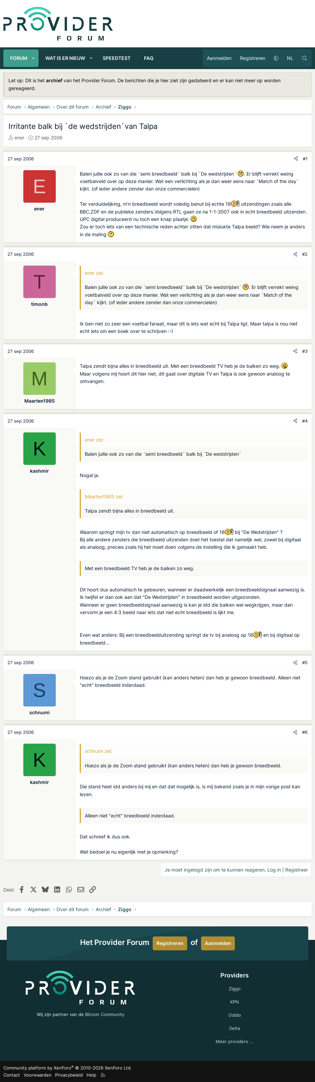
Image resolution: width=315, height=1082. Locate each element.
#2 (305, 254)
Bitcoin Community (104, 1014)
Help (91, 1075)
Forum (18, 58)
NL (290, 58)
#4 (305, 421)
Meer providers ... (234, 1041)
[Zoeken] (304, 58)
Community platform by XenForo (67, 1067)
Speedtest (116, 58)
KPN (234, 1002)
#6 (305, 732)
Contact (11, 1075)
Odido (234, 1015)
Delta (234, 1028)
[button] (33, 58)
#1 (305, 158)
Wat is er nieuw (65, 58)
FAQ (148, 58)
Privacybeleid (69, 1075)
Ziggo (235, 988)
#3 (305, 351)
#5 (305, 662)
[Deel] (295, 158)
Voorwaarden (38, 1075)
